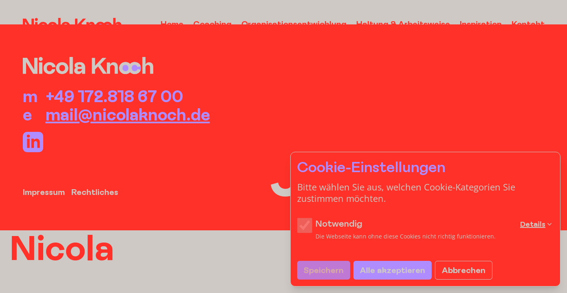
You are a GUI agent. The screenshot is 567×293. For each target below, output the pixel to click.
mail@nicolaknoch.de (128, 114)
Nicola (62, 247)
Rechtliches (94, 192)
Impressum (44, 192)
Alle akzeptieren (392, 270)
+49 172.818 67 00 (114, 96)
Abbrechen (463, 270)
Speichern (324, 270)
